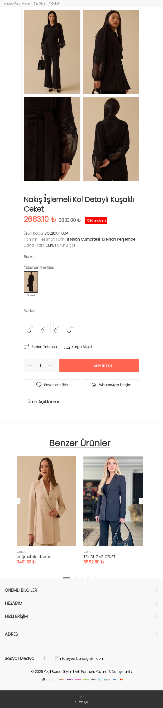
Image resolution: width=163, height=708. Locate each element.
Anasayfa (11, 3)
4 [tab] (88, 577)
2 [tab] (75, 577)
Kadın (26, 3)
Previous (17, 500)
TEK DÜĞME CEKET (99, 556)
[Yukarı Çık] (81, 699)
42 (59, 327)
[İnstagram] (54, 659)
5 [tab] (95, 577)
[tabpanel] (46, 505)
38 (32, 327)
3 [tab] (82, 577)
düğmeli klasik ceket (35, 556)
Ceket (55, 3)
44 (72, 327)
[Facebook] (46, 659)
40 (45, 327)
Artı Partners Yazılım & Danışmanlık (103, 671)
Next (141, 500)
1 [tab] (66, 577)
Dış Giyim (40, 3)
